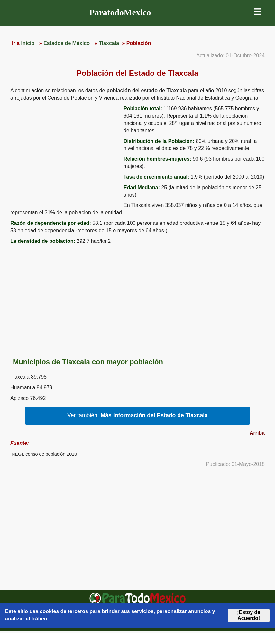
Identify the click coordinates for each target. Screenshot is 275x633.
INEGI (16, 454)
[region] (64, 154)
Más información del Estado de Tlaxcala (154, 415)
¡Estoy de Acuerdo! (248, 615)
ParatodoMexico (120, 12)
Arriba (257, 432)
